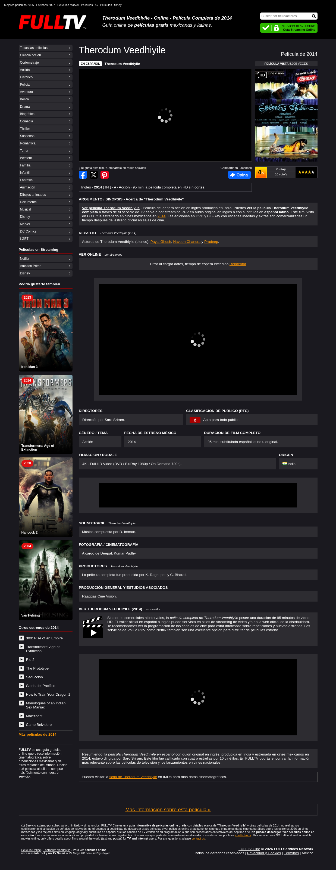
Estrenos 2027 (45, 5)
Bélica (24, 99)
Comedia (26, 121)
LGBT (24, 239)
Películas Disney (111, 5)
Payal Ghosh (160, 242)
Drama (25, 107)
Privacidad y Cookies (264, 853)
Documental (28, 202)
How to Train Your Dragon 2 (48, 694)
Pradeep (211, 242)
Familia (25, 165)
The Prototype (37, 668)
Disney (25, 217)
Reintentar (238, 264)
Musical (25, 209)
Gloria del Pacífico (40, 686)
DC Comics (28, 231)
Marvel (25, 224)
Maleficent (34, 716)
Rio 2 (30, 660)
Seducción (34, 677)
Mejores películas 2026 (19, 5)
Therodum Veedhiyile (122, 64)
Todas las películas (34, 48)
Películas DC (89, 5)
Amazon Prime (31, 266)
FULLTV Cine (249, 849)
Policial (25, 84)
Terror (24, 151)
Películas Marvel (67, 5)
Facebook (239, 175)
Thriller (25, 129)
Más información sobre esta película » (168, 809)
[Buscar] (289, 16)
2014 (162, 216)
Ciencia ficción (30, 55)
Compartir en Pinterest (105, 175)
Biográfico (27, 114)
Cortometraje (29, 62)
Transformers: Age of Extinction (43, 649)
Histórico (26, 77)
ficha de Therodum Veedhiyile (133, 777)
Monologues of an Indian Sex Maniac (46, 705)
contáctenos (243, 835)
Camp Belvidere (39, 725)
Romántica (28, 143)
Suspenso (27, 136)
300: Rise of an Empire (44, 638)
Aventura (26, 92)
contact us (198, 838)
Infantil (25, 173)
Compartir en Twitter (94, 175)
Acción (25, 70)
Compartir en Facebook (83, 175)
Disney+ (26, 273)
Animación (27, 187)
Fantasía (26, 180)
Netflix (24, 259)
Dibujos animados (33, 195)
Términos (291, 853)
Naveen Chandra (186, 242)
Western (26, 158)
